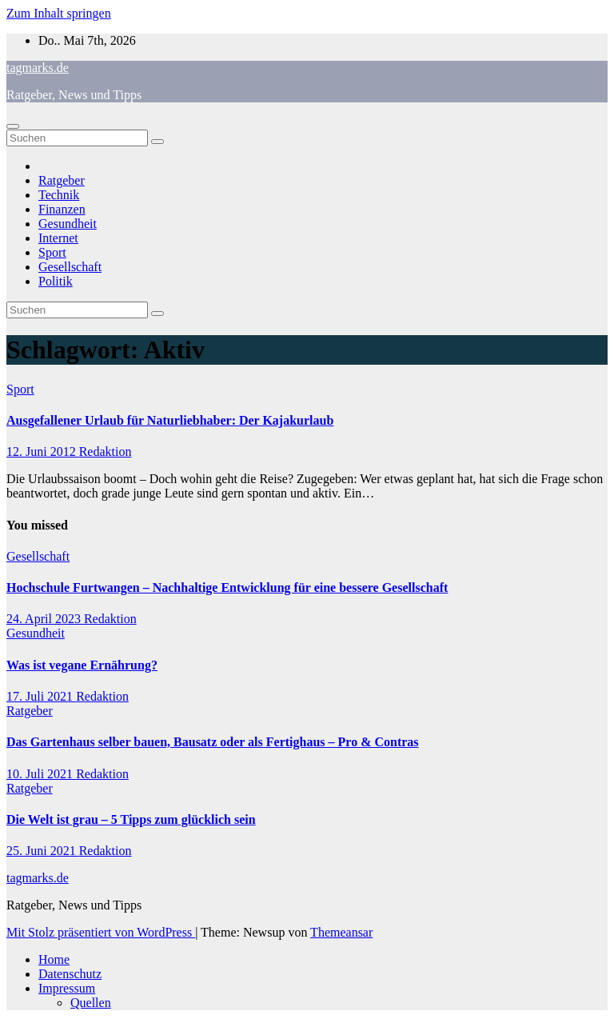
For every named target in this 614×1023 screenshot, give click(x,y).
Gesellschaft (70, 267)
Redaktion (105, 451)
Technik (58, 195)
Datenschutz (70, 974)
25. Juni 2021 (42, 850)
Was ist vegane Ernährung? (81, 665)
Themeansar (341, 932)
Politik (55, 281)
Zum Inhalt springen (58, 13)
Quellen (90, 1002)
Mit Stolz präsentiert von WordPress (100, 932)
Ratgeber (61, 180)
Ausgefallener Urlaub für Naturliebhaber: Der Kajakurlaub (169, 420)
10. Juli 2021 (41, 774)
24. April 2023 (45, 618)
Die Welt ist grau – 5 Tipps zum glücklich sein (131, 819)
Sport (52, 252)
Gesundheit (67, 223)
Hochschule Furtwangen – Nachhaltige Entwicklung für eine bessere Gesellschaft (227, 587)
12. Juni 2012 (42, 451)
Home (54, 959)
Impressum (66, 988)
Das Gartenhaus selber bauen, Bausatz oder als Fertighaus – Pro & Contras (212, 742)
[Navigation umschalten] (12, 126)
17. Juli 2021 (41, 696)
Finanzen (62, 209)
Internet (58, 238)
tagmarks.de (37, 67)
